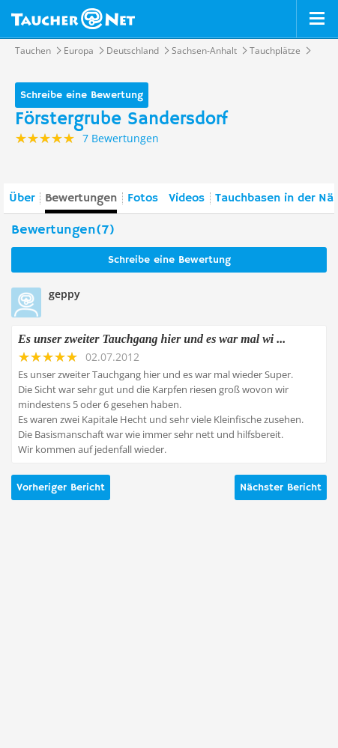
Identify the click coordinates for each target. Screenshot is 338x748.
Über (21, 198)
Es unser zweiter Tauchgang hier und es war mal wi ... (152, 338)
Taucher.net (73, 18)
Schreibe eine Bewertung (81, 95)
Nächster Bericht (281, 487)
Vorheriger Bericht (60, 487)
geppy (64, 294)
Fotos (142, 198)
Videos (187, 198)
